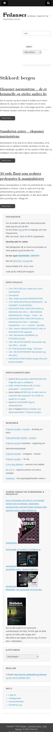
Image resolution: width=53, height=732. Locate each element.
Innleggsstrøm (15, 698)
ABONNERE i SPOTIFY (29, 256)
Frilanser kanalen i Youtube (18, 429)
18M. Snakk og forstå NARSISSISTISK (26, 298)
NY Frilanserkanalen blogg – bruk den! (25, 349)
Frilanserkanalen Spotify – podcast (21, 438)
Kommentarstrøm (16, 701)
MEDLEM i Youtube (21, 261)
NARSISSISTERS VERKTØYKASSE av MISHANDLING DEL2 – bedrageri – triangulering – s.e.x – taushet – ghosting (26, 321)
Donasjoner (14, 295)
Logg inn (12, 695)
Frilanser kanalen (13, 443)
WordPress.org (15, 705)
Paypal (21, 230)
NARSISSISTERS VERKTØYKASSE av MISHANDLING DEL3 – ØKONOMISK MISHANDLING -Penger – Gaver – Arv (26, 311)
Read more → (7, 118)
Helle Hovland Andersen (19, 385)
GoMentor (10, 478)
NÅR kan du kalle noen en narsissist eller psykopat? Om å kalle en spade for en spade (27, 395)
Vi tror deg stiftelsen (14, 464)
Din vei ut (10, 470)
